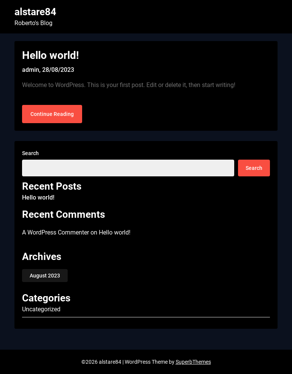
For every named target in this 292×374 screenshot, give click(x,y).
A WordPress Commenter (55, 232)
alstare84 (35, 11)
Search (30, 153)
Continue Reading (52, 114)
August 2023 (45, 276)
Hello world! (50, 55)
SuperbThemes (193, 362)
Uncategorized (41, 309)
